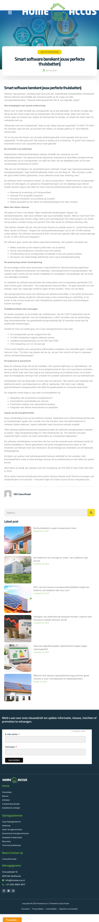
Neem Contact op (12, 853)
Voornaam (11, 746)
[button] (10, 12)
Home (5, 786)
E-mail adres (12, 734)
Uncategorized (50, 51)
